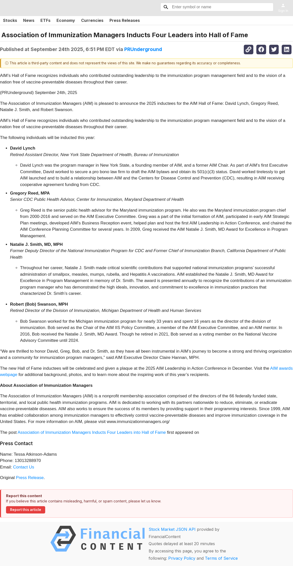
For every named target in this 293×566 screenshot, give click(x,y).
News (28, 20)
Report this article (25, 510)
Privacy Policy (181, 558)
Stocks (10, 20)
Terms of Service (221, 558)
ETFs (45, 20)
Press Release (30, 477)
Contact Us (23, 467)
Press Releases (124, 20)
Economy (65, 20)
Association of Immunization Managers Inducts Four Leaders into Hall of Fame (92, 432)
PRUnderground (143, 49)
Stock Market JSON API (172, 529)
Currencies (92, 20)
